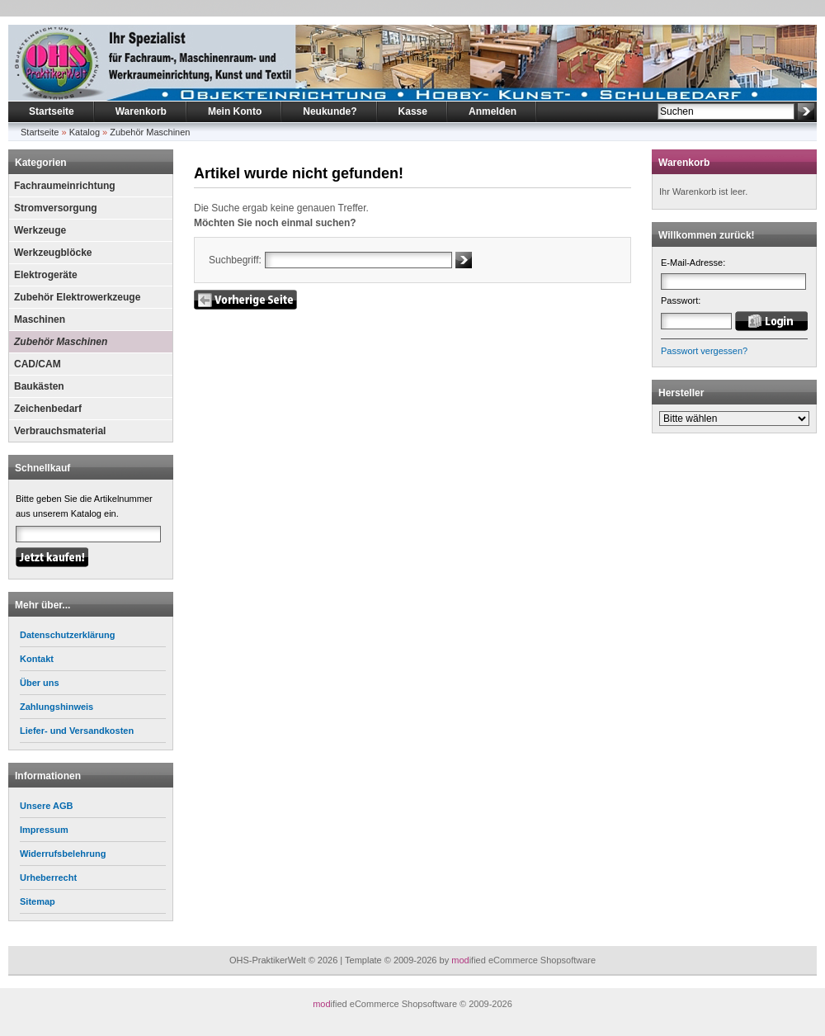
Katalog (84, 132)
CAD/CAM (37, 364)
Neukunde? (329, 111)
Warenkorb (141, 111)
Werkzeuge (40, 230)
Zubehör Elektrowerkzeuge (77, 297)
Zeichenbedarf (48, 408)
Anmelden (492, 111)
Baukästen (39, 386)
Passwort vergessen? (704, 351)
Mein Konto (235, 111)
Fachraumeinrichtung (65, 186)
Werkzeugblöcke (53, 252)
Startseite (51, 111)
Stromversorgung (55, 208)
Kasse (412, 111)
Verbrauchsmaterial (60, 431)
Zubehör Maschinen (150, 132)
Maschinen (39, 319)
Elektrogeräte (46, 275)
